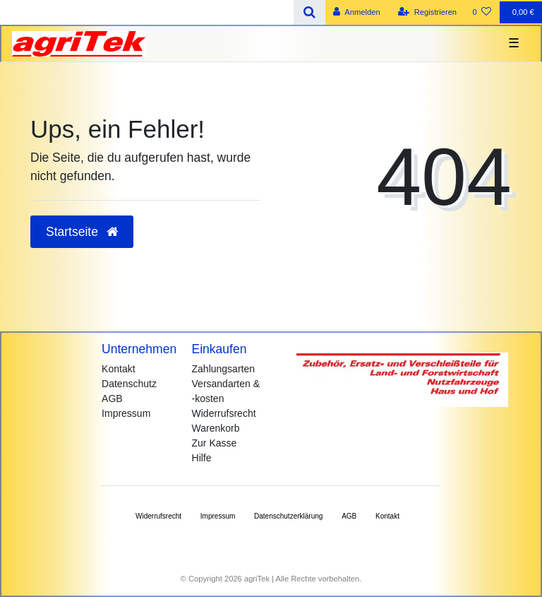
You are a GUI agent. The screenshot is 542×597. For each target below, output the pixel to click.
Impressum (126, 413)
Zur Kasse (214, 443)
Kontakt (118, 368)
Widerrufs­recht (158, 516)
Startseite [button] (82, 232)
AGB (112, 398)
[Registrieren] (427, 12)
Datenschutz (129, 383)
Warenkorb (216, 428)
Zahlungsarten (223, 368)
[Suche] (309, 12)
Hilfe (202, 457)
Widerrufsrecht (224, 413)
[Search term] (147, 12)
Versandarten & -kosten (226, 391)
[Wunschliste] (481, 12)
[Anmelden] (356, 12)
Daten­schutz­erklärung (288, 516)
